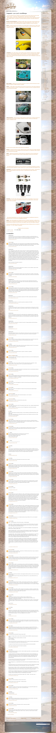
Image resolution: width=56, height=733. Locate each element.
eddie (9, 691)
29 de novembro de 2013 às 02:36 (13, 310)
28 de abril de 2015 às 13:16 (13, 347)
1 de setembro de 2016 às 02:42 (13, 546)
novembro (45, 79)
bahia (9, 361)
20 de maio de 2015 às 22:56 (13, 352)
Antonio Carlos (11, 393)
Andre (9, 445)
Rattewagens (44, 53)
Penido (10, 607)
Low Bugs (43, 47)
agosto (45, 83)
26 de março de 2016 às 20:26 (13, 416)
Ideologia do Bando (45, 12)
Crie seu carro (44, 40)
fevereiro (45, 96)
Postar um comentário (11, 714)
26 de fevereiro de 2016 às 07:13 (13, 408)
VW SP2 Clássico (44, 63)
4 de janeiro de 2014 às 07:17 (13, 318)
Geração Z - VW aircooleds (44, 46)
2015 (44, 74)
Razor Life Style (44, 54)
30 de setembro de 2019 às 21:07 (13, 682)
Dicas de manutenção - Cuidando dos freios (45, 23)
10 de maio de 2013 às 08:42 (13, 263)
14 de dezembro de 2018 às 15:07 (13, 675)
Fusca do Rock (44, 43)
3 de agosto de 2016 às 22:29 (13, 476)
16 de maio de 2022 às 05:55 (13, 712)
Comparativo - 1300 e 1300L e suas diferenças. (45, 18)
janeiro (45, 97)
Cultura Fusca (44, 41)
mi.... (9, 432)
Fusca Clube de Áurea (45, 42)
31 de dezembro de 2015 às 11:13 (13, 401)
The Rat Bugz (44, 60)
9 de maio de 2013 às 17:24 (12, 239)
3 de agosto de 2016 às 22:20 (13, 468)
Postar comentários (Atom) (12, 720)
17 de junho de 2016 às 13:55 (13, 437)
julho (45, 84)
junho (45, 85)
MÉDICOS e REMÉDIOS (12, 355)
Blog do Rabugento (45, 30)
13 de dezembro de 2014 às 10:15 (13, 341)
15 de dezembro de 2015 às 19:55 (13, 384)
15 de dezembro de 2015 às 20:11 (13, 390)
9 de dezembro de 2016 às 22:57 (13, 577)
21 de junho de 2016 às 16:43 (13, 455)
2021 (44, 69)
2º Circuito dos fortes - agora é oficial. (46, 89)
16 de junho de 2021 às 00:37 (13, 700)
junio (9, 572)
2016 (44, 73)
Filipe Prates (10, 549)
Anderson (10, 242)
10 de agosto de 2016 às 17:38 (13, 483)
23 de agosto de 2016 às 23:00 (13, 518)
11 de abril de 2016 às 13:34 (13, 423)
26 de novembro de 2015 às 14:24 (13, 378)
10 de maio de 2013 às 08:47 (13, 269)
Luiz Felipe (10, 708)
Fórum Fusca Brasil (45, 44)
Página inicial (23, 718)
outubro (45, 80)
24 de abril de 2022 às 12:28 (13, 705)
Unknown (10, 350)
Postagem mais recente (11, 718)
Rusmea (43, 55)
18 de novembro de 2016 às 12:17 (13, 569)
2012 (44, 99)
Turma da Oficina (44, 61)
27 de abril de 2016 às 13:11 (13, 429)
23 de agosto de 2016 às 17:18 (13, 501)
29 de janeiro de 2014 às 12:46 (13, 323)
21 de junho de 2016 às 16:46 (13, 460)
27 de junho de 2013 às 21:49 (13, 292)
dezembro (45, 78)
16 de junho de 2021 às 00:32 (13, 694)
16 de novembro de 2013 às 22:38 (13, 303)
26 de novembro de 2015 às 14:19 (13, 371)
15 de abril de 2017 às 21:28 (13, 604)
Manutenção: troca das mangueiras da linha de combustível (45, 21)
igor (9, 411)
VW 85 (43, 62)
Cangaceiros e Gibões (45, 13)
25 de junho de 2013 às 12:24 (13, 283)
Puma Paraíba (44, 52)
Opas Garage (44, 51)
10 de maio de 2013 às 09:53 (13, 276)
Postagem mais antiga (35, 718)
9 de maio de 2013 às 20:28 (12, 246)
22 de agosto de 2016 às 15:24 (13, 489)
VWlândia (43, 64)
